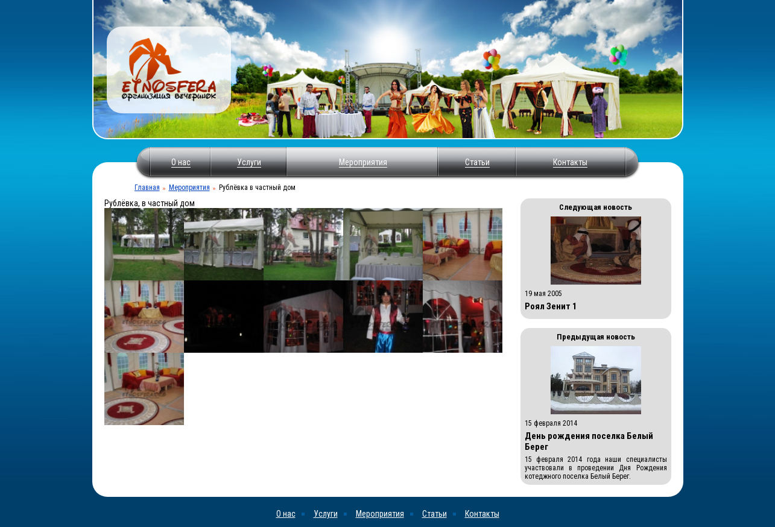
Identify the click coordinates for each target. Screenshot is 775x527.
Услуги (249, 162)
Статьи (477, 162)
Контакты (570, 162)
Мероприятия (363, 162)
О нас (181, 162)
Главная (147, 187)
